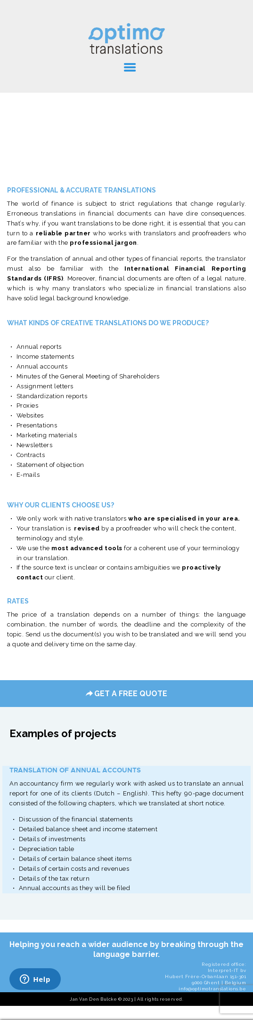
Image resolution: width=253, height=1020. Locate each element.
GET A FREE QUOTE (126, 693)
